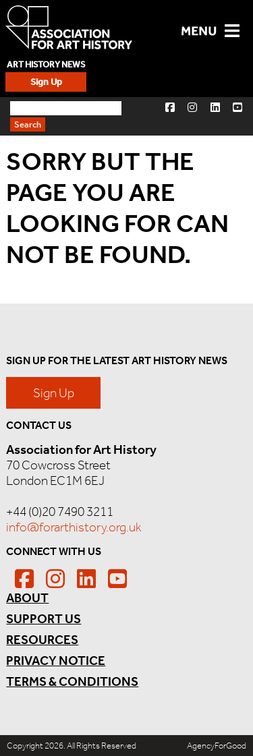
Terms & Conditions (72, 681)
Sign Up (46, 82)
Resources (42, 639)
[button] (170, 107)
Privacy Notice (55, 660)
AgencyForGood (216, 745)
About (27, 598)
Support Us (43, 619)
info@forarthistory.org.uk (74, 527)
